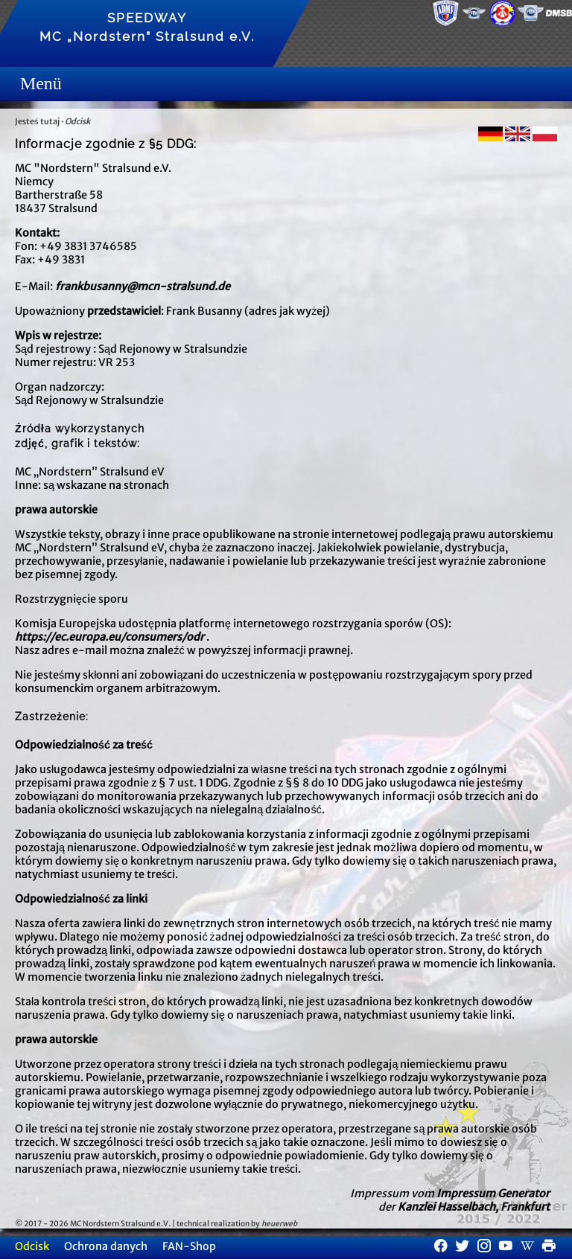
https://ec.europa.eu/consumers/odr (109, 637)
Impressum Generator (493, 1193)
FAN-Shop (189, 1246)
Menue (25, 83)
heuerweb (279, 1223)
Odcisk (77, 121)
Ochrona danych (105, 1246)
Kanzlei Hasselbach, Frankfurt (474, 1207)
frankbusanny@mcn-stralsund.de (142, 286)
